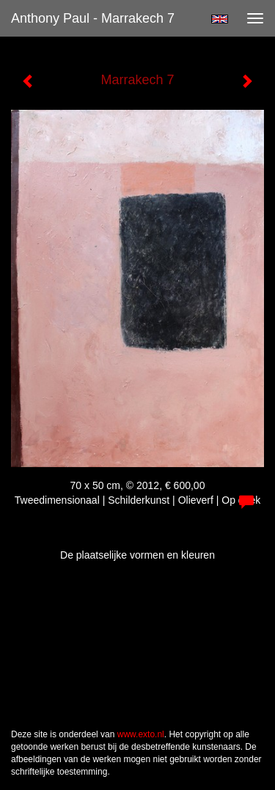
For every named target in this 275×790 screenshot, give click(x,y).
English (219, 19)
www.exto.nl (140, 734)
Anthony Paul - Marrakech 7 (93, 18)
